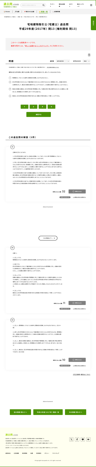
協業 (32, 453)
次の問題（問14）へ (75, 412)
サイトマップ (56, 453)
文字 (77, 61)
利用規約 (38, 453)
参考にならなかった (65, 197)
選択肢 (52, 61)
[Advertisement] (48, 219)
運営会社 (8, 453)
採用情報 (24, 453)
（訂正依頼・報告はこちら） (53, 67)
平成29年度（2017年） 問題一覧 (48, 412)
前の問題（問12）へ (20, 412)
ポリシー (47, 453)
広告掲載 (16, 453)
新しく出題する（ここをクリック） (37, 46)
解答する (38, 114)
